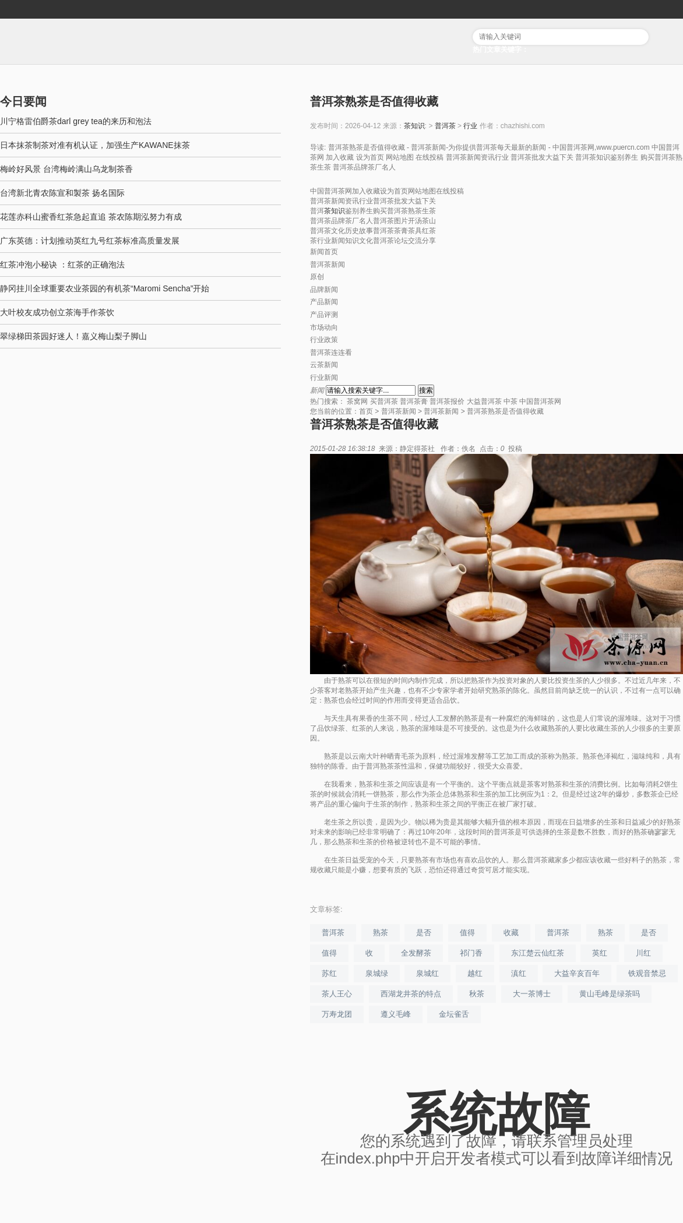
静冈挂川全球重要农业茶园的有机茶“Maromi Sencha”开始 (104, 288)
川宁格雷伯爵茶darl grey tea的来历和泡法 (76, 121)
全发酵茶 (416, 953)
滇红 (518, 973)
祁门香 (471, 953)
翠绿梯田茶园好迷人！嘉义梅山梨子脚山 (73, 336)
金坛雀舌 (454, 1014)
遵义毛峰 (396, 1014)
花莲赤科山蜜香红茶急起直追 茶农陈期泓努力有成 (91, 216)
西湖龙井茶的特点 (411, 993)
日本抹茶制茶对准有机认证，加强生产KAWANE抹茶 (95, 145)
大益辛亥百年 (577, 973)
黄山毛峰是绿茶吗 (609, 993)
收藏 (511, 932)
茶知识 (414, 126)
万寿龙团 (337, 1014)
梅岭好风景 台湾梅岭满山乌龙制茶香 (66, 169)
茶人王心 (337, 993)
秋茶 (476, 993)
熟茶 (380, 932)
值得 (467, 932)
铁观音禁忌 (647, 973)
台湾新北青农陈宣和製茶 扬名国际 (62, 193)
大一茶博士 (532, 993)
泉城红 (427, 973)
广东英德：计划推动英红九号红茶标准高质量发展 (89, 240)
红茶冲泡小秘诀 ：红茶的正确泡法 (62, 264)
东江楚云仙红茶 (537, 953)
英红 (599, 953)
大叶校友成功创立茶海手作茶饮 (57, 312)
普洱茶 (445, 126)
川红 (643, 953)
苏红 (329, 973)
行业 (470, 126)
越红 (475, 973)
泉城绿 (376, 973)
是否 (423, 932)
